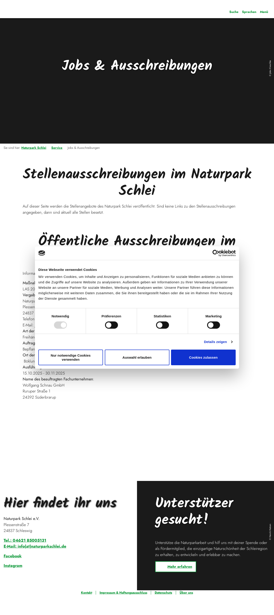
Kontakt (86, 593)
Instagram (13, 565)
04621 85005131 (29, 540)
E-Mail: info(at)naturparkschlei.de (35, 546)
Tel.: (8, 540)
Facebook (13, 556)
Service (56, 147)
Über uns (186, 593)
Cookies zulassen (203, 357)
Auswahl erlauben (137, 357)
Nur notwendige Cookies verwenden (71, 357)
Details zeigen (215, 342)
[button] (175, 566)
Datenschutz (163, 593)
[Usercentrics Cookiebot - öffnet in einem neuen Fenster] (216, 253)
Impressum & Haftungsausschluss (123, 593)
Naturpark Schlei (33, 147)
